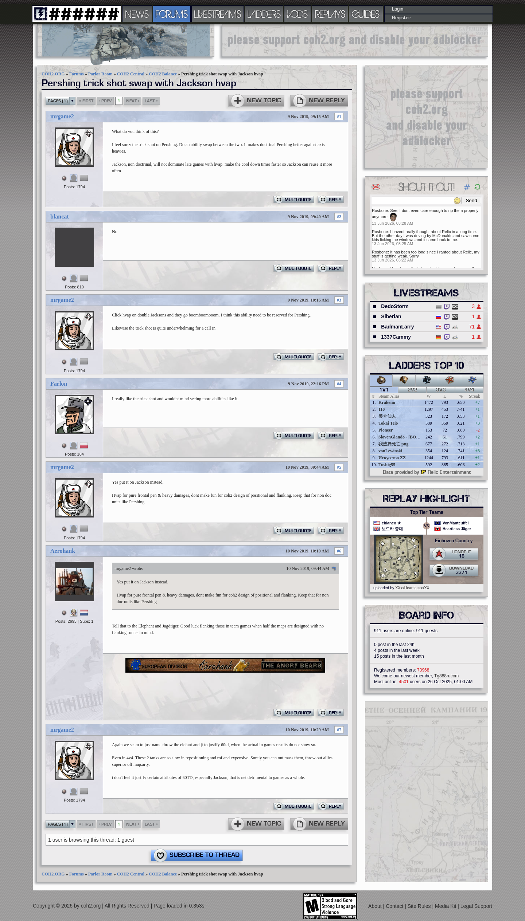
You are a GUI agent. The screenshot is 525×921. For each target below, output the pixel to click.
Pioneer (385, 430)
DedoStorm (394, 306)
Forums (76, 73)
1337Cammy (396, 337)
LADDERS (264, 14)
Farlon (58, 384)
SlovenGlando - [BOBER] (402, 437)
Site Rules (420, 906)
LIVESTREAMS (217, 14)
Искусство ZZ (392, 457)
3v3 (441, 390)
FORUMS (172, 14)
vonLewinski (390, 450)
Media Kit (446, 906)
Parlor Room (100, 73)
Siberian (391, 316)
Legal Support (476, 906)
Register (401, 17)
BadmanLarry (397, 327)
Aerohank (62, 551)
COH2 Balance (163, 73)
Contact (395, 906)
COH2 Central (130, 73)
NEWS (137, 14)
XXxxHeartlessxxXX (412, 588)
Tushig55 (386, 464)
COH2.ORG (53, 73)
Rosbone (380, 210)
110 (381, 409)
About (375, 906)
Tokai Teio (388, 423)
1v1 (384, 390)
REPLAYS (330, 14)
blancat (59, 216)
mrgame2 (62, 116)
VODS (297, 14)
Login (397, 9)
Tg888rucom (446, 675)
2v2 (412, 390)
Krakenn (386, 402)
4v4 (469, 390)
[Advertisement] (355, 40)
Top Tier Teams (426, 512)
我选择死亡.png (393, 443)
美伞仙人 (387, 416)
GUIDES (366, 14)
